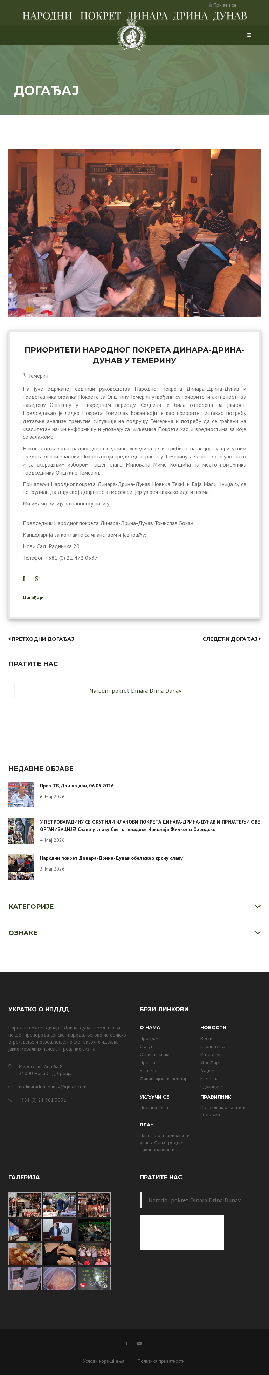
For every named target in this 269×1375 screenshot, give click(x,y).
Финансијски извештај (163, 1078)
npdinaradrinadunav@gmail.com (53, 1087)
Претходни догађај (41, 639)
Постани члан (154, 1107)
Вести (206, 1038)
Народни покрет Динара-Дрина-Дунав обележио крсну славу (111, 858)
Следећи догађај (231, 639)
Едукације (211, 1087)
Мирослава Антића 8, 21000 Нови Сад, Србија (45, 1069)
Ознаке (23, 933)
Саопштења (212, 1046)
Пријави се (224, 5)
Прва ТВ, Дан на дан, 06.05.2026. (77, 786)
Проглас (148, 1062)
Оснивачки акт (155, 1054)
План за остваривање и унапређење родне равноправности (164, 1142)
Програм (149, 1038)
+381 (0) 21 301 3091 (42, 1100)
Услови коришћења (103, 1361)
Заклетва (149, 1070)
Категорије (31, 907)
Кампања (210, 1078)
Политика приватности (161, 1361)
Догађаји (33, 597)
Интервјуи (211, 1054)
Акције (207, 1070)
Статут (146, 1046)
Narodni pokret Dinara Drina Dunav (135, 690)
